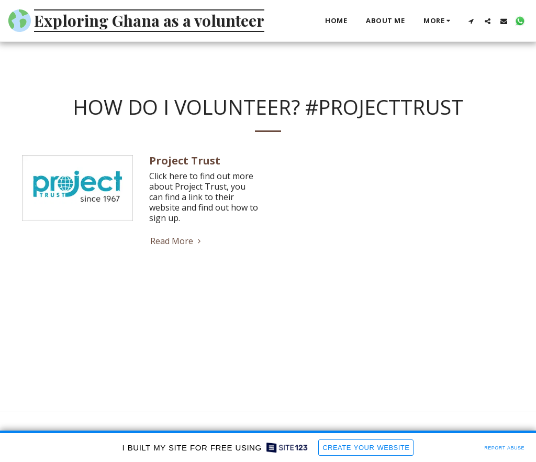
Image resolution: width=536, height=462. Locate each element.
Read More (177, 241)
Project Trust (184, 160)
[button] (471, 21)
